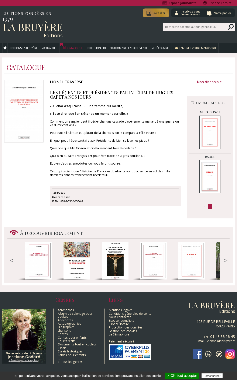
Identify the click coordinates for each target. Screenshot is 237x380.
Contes (63, 334)
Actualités (49, 48)
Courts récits (67, 341)
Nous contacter (120, 317)
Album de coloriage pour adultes (75, 315)
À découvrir (160, 48)
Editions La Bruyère (24, 48)
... (59, 358)
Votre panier (222, 13)
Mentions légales (121, 310)
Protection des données (125, 327)
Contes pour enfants (72, 337)
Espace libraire (220, 3)
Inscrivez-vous (190, 13)
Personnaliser (212, 375)
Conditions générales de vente (130, 314)
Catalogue (75, 48)
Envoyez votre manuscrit (197, 48)
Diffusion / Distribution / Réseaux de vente (117, 48)
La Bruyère (33, 27)
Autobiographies (69, 323)
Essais (62, 348)
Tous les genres (71, 362)
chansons (64, 330)
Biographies (66, 327)
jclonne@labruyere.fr (220, 341)
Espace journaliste (183, 3)
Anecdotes (65, 320)
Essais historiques (70, 351)
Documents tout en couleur (77, 344)
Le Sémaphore (119, 334)
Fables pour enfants (72, 355)
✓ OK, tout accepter (182, 375)
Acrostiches (66, 310)
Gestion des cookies (123, 331)
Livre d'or (158, 13)
